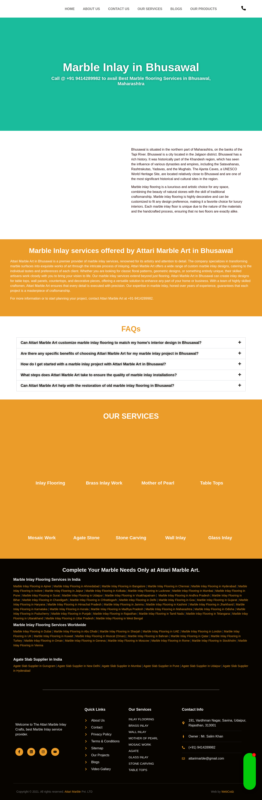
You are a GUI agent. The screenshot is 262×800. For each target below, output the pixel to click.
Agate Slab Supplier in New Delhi (79, 666)
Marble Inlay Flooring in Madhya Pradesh (117, 609)
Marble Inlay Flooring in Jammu (124, 604)
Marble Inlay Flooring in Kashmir (166, 604)
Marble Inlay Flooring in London (202, 631)
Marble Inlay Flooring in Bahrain (148, 636)
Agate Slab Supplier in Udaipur (201, 666)
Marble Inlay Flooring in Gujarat (217, 600)
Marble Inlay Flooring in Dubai (32, 631)
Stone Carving (131, 537)
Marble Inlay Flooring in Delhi (137, 600)
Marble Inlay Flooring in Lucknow (149, 590)
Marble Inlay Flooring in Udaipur (82, 595)
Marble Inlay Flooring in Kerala (69, 609)
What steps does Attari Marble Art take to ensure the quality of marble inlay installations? (99, 375)
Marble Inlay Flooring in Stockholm (214, 640)
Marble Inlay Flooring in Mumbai (192, 590)
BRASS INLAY (138, 725)
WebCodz (227, 791)
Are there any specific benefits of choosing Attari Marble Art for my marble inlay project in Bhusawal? (110, 353)
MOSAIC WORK (140, 744)
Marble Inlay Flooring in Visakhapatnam (130, 595)
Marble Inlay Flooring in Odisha (214, 609)
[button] (131, 343)
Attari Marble (72, 791)
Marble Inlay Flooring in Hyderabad (213, 586)
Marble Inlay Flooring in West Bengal (119, 618)
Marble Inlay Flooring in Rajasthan (115, 613)
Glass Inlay (220, 537)
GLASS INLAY (138, 757)
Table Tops (211, 483)
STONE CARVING (141, 763)
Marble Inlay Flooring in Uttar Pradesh (69, 618)
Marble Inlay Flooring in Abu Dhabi (75, 631)
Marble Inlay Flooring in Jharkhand (212, 604)
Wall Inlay (175, 537)
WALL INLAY (137, 732)
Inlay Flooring (50, 483)
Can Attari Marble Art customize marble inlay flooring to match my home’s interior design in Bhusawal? (111, 343)
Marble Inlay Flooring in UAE (161, 631)
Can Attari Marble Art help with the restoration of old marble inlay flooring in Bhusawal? (97, 386)
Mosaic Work (42, 537)
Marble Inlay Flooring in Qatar (189, 636)
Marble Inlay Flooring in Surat (41, 595)
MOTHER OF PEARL (143, 738)
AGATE (134, 751)
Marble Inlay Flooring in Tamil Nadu (161, 613)
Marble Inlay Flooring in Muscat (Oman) (100, 636)
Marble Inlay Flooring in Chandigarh (45, 600)
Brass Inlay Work (104, 483)
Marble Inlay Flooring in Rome (170, 640)
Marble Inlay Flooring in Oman (43, 640)
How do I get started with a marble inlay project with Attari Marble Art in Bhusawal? (93, 364)
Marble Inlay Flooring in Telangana (208, 613)
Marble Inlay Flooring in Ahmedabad (76, 586)
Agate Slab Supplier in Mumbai (121, 666)
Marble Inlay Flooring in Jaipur (64, 590)
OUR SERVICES (150, 9)
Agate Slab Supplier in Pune (161, 666)
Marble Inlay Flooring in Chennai (168, 586)
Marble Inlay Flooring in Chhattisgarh (93, 600)
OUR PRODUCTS (203, 9)
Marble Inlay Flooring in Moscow (128, 640)
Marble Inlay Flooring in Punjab (71, 613)
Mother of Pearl (157, 483)
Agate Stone (86, 537)
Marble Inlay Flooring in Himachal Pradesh (74, 604)
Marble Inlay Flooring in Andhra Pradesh (184, 595)
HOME (70, 9)
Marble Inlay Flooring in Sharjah (120, 631)
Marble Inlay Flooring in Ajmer (32, 586)
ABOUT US (91, 9)
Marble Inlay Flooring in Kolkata (106, 590)
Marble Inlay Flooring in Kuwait (53, 636)
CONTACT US (118, 9)
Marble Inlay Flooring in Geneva (85, 640)
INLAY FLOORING (141, 719)
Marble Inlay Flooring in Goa (177, 600)
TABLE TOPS (138, 770)
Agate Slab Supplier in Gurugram (34, 666)
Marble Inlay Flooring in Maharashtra (169, 609)
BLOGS (176, 9)
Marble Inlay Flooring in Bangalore (123, 586)
